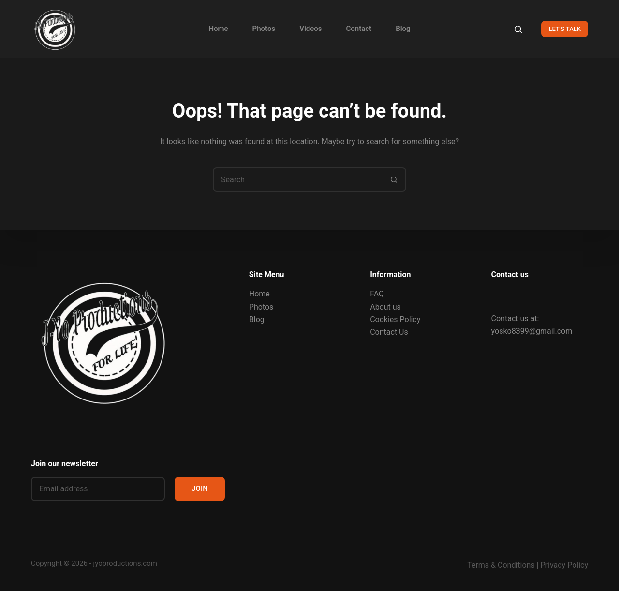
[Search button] (394, 179)
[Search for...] (297, 179)
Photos (264, 28)
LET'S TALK (564, 28)
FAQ (377, 293)
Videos (310, 28)
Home (218, 28)
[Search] (518, 29)
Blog (403, 28)
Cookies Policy (395, 319)
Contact (359, 28)
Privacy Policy (565, 565)
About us (385, 306)
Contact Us (389, 332)
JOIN (200, 488)
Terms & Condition (499, 565)
